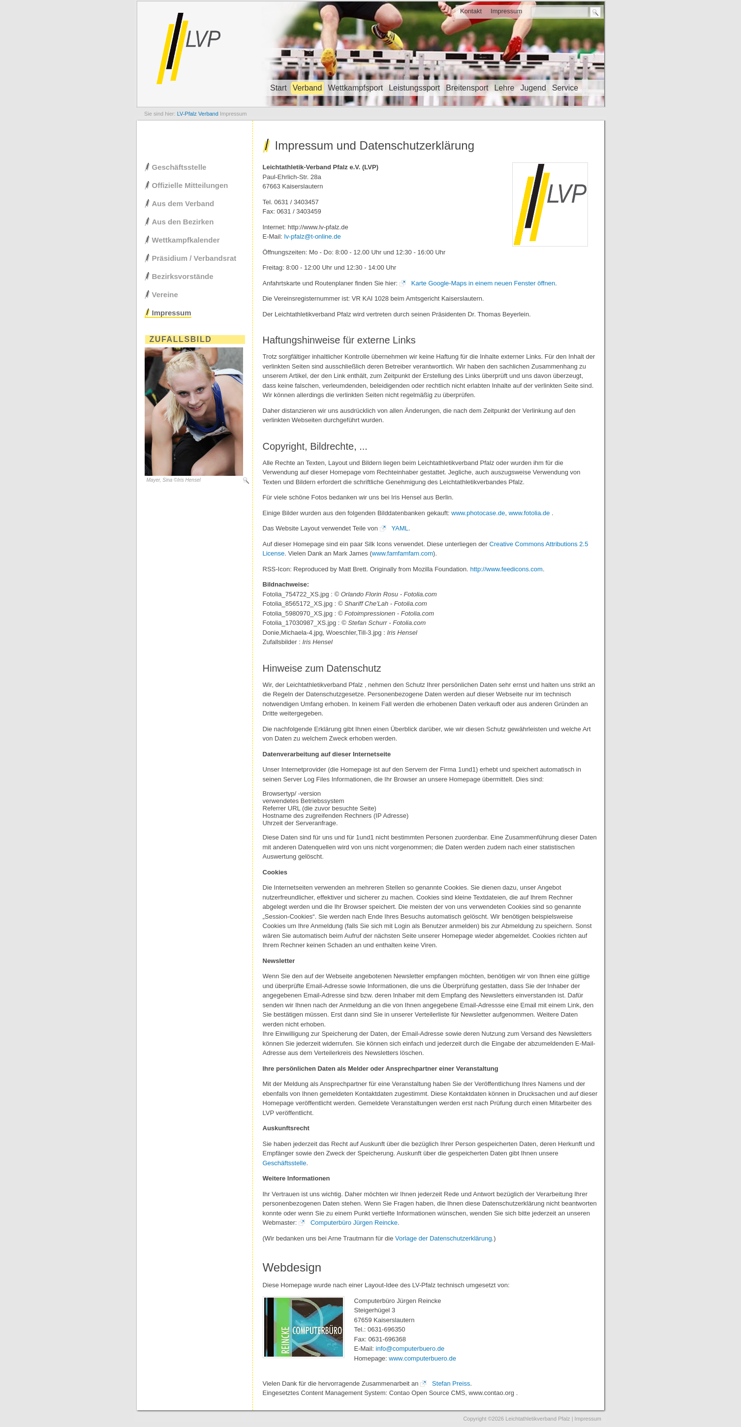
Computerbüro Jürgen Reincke (354, 1222)
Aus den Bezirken (183, 221)
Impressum (506, 11)
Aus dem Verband (183, 203)
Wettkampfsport (355, 88)
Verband (307, 88)
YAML (400, 528)
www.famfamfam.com (402, 553)
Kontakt (471, 11)
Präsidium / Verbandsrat (194, 258)
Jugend (533, 88)
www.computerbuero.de (422, 1358)
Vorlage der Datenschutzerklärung (443, 1238)
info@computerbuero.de (410, 1348)
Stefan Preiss (451, 1383)
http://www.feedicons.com (506, 569)
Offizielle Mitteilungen (190, 185)
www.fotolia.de (529, 513)
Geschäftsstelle (285, 1163)
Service (565, 88)
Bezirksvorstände (183, 276)
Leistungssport (414, 88)
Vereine (165, 294)
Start (278, 88)
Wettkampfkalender (186, 240)
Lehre (504, 88)
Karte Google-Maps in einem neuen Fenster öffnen (483, 283)
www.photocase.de (478, 513)
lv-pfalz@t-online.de (312, 236)
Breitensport (467, 88)
